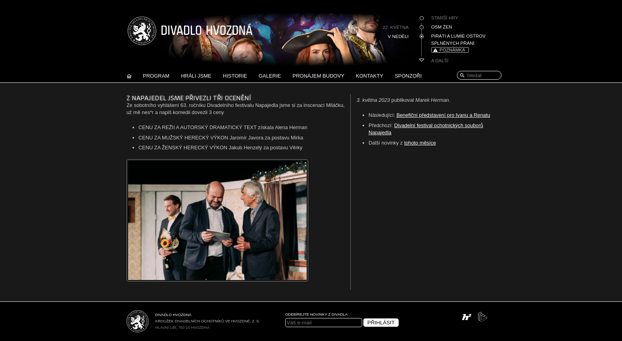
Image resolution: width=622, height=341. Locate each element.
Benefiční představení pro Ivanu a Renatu (443, 115)
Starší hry (444, 17)
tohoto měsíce (420, 143)
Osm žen (441, 27)
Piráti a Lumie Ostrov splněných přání (458, 40)
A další (440, 60)
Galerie (270, 76)
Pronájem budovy (318, 76)
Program (156, 76)
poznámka (452, 50)
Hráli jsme (196, 76)
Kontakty (369, 76)
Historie (235, 76)
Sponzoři (408, 76)
